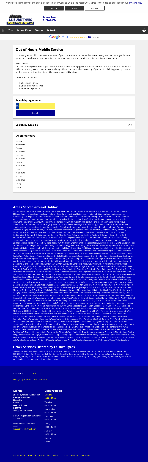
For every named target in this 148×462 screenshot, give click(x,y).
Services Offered (24, 29)
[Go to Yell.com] (39, 373)
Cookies (74, 454)
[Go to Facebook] (28, 373)
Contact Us (51, 29)
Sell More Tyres (41, 379)
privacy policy (135, 2)
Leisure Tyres (19, 454)
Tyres (11, 29)
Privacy (56, 454)
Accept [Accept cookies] (54, 7)
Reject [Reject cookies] (74, 7)
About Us (39, 29)
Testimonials (44, 454)
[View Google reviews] (74, 36)
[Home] (3, 30)
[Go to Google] (34, 373)
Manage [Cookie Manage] (94, 7)
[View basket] (144, 30)
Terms (65, 454)
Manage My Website (22, 379)
